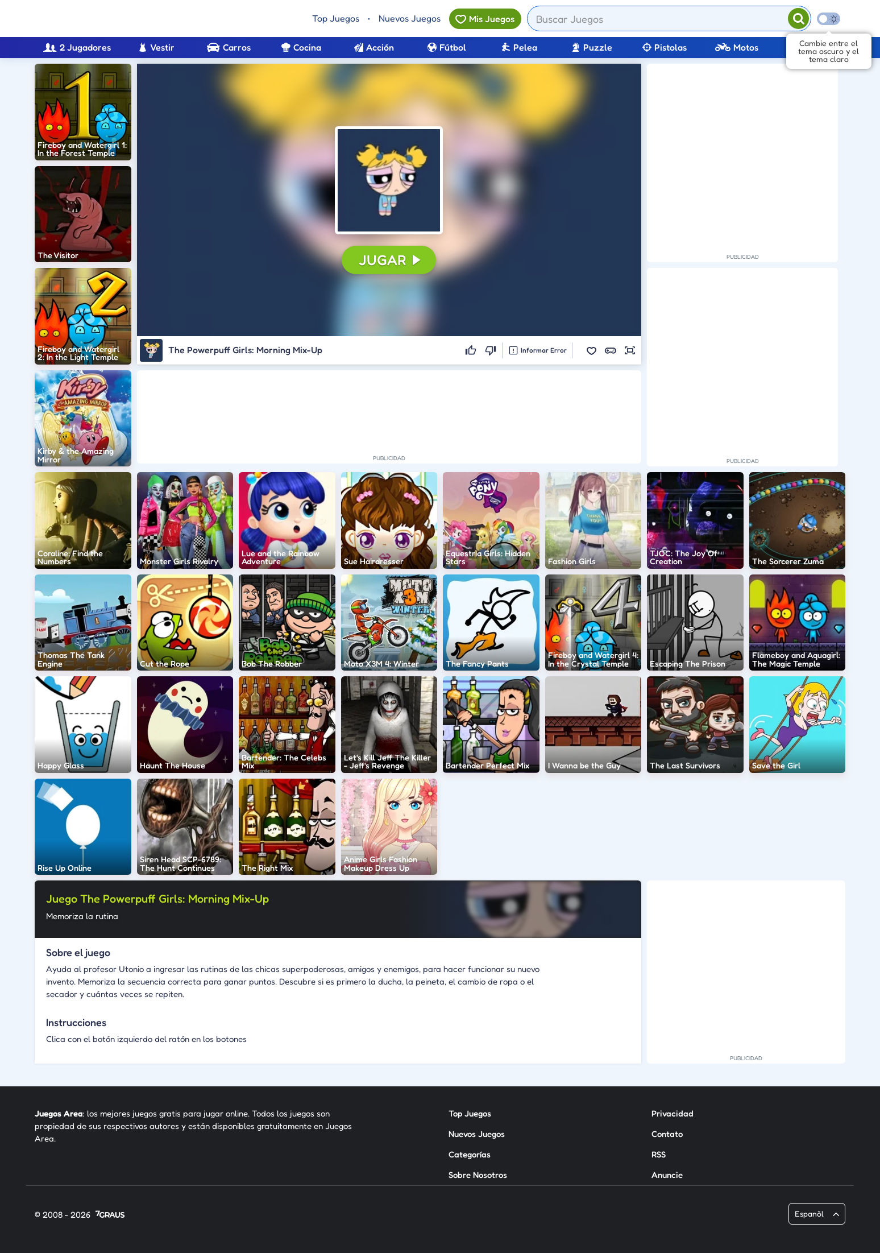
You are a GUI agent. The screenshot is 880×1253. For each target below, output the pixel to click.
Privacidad (672, 1113)
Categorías (470, 1154)
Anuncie (667, 1174)
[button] (389, 180)
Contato (667, 1133)
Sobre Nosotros (478, 1174)
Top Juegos (335, 18)
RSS (658, 1154)
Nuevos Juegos (410, 18)
